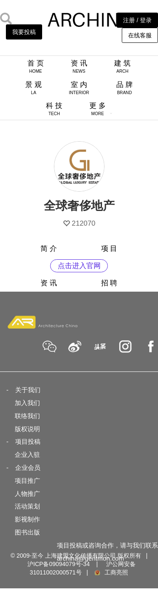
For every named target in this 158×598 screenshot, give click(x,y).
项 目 (109, 249)
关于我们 (27, 389)
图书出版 (27, 532)
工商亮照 (111, 572)
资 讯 (79, 66)
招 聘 (109, 283)
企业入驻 (27, 454)
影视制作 (27, 519)
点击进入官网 (79, 266)
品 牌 (124, 88)
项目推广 (27, 480)
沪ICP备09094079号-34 (58, 564)
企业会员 (27, 467)
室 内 (79, 88)
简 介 (48, 249)
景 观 (33, 88)
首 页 (35, 66)
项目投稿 (27, 441)
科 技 (54, 109)
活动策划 (27, 506)
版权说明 (27, 428)
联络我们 (27, 415)
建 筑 (122, 66)
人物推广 (27, 493)
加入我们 (27, 402)
